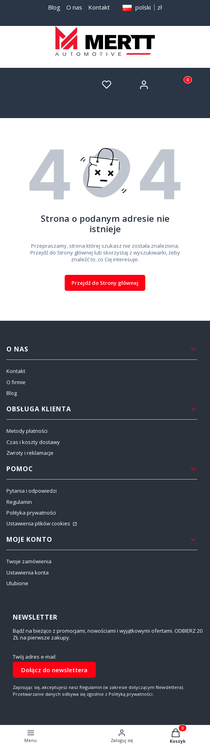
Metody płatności (27, 430)
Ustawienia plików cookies (38, 523)
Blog (54, 7)
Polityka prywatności (31, 512)
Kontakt (99, 7)
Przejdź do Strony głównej (105, 282)
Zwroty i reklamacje (29, 452)
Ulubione (17, 583)
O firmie (16, 382)
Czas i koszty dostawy (33, 442)
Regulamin (19, 501)
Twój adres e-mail (34, 656)
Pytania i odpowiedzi (31, 490)
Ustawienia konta (27, 572)
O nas (74, 7)
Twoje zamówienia (29, 561)
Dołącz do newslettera (54, 670)
